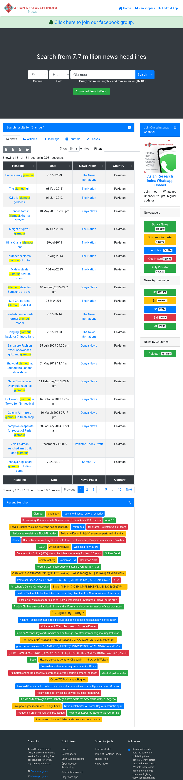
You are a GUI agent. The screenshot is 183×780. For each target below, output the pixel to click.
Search (142, 74)
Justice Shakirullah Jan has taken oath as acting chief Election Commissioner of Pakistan (68, 526)
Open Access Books (72, 692)
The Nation (103, 188)
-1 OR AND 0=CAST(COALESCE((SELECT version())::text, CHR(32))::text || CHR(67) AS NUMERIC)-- (68, 506)
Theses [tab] (93, 139)
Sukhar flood (112, 487)
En (160, 300)
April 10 (109, 453)
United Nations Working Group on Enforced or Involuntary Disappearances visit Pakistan (73, 473)
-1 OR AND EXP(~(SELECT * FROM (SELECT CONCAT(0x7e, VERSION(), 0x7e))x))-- (68, 573)
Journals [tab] (73, 139)
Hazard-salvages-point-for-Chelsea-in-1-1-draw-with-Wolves (74, 593)
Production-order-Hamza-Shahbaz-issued (41, 646)
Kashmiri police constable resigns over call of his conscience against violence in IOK (68, 553)
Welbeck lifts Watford (86, 480)
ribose (32, 593)
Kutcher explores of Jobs (32, 238)
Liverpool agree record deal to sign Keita (37, 639)
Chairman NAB (88, 493)
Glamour (37, 127)
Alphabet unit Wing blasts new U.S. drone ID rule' (68, 560)
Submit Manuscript (72, 705)
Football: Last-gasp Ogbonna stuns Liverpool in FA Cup (68, 500)
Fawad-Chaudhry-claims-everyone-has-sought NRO (39, 460)
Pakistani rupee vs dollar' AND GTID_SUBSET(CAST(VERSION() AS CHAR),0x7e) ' (63, 513)
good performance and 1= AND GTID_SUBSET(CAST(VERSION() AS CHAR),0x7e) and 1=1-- (68, 580)
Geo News (160, 258)
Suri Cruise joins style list (32, 270)
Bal (160, 317)
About (90, 758)
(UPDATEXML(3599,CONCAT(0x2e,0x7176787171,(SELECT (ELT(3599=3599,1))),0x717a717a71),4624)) (68, 586)
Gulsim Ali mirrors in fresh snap (32, 359)
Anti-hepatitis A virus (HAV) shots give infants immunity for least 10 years (59, 487)
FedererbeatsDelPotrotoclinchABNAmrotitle (94, 646)
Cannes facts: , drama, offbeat (32, 207)
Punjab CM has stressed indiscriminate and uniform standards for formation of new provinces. (68, 540)
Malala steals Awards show (32, 247)
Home (64, 682)
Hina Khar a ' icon (32, 229)
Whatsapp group (39, 710)
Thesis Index (102, 692)
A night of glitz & (32, 220)
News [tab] (11, 139)
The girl (32, 188)
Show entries (74, 149)
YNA (116, 513)
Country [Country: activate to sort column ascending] (123, 165)
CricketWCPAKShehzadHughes (68, 613)
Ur (160, 292)
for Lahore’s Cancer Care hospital (30, 520)
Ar (160, 326)
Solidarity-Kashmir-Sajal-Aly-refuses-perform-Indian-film (92, 467)
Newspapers (68, 687)
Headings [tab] (51, 139)
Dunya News (103, 207)
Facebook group (39, 704)
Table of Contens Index (108, 687)
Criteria (38, 81)
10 (119, 423)
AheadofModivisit (59, 480)
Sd (160, 309)
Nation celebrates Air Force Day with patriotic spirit (93, 639)
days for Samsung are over (32, 256)
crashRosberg (47, 493)
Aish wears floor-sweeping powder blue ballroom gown (68, 626)
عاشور (41, 480)
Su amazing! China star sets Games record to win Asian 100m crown (61, 453)
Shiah (15, 473)
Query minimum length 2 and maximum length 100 (112, 81)
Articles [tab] (30, 139)
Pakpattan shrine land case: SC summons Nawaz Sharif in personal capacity (54, 606)
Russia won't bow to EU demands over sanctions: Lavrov (68, 653)
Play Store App (69, 710)
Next (129, 423)
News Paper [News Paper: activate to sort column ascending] (101, 165)
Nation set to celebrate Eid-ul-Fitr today (34, 467)
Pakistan (160, 353)
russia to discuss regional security (83, 447)
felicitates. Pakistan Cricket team (107, 460)
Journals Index (103, 682)
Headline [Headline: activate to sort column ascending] (30, 165)
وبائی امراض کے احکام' (114, 606)
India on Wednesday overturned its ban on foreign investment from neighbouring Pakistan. (68, 566)
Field (59, 81)
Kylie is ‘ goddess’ (32, 197)
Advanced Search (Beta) (91, 91)
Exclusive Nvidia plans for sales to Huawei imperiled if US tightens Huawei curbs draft (68, 533)
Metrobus (78, 460)
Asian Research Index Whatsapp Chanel (160, 180)
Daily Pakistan (160, 269)
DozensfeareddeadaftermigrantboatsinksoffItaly (68, 599)
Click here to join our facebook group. (94, 22)
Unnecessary (32, 175)
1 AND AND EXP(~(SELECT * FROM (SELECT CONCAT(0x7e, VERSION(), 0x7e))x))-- (68, 633)
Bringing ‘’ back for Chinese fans (31, 292)
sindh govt (54, 447)
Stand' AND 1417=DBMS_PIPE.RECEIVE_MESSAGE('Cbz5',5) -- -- (89, 520)
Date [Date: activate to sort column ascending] (74, 165)
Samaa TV (103, 400)
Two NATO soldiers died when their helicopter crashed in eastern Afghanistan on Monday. (68, 619)
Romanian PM (68, 493)
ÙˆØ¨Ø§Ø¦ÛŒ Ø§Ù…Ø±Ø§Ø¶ (68, 546)
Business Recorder (160, 240)
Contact (104, 758)
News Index (101, 697)
